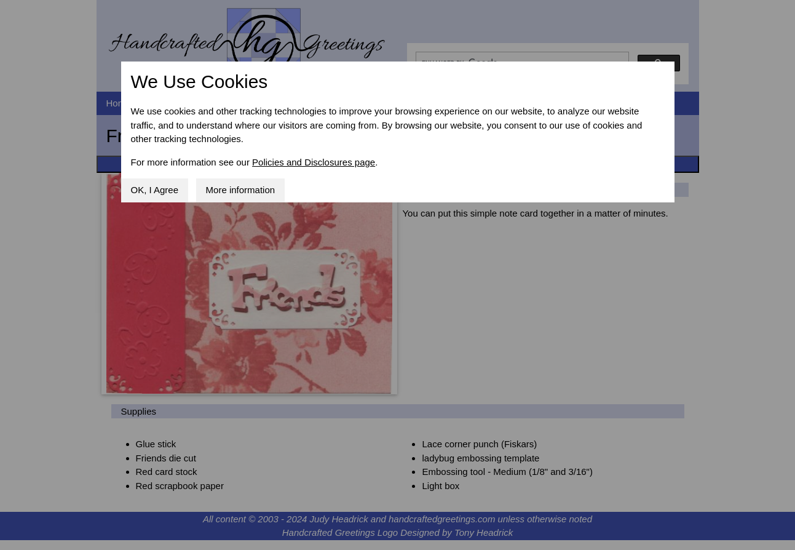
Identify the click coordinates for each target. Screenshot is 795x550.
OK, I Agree (155, 190)
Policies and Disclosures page (313, 162)
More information (240, 190)
